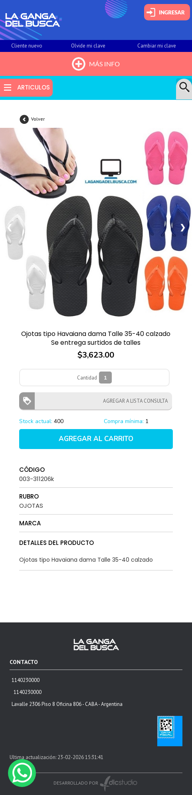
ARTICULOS (33, 87)
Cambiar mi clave (156, 45)
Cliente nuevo (26, 45)
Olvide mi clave (88, 45)
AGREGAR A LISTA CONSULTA (133, 401)
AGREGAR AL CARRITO (96, 438)
